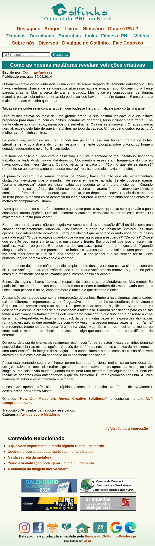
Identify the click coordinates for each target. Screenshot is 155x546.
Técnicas (16, 35)
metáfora (39, 189)
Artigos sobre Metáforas (40, 414)
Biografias (69, 35)
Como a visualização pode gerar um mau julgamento (51, 463)
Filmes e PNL (115, 35)
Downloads (42, 35)
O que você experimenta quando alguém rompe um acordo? (57, 446)
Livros (71, 28)
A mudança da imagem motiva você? (38, 469)
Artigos (52, 28)
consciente (97, 355)
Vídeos (141, 35)
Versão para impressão (127, 428)
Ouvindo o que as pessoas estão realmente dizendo (50, 452)
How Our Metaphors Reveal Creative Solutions (63, 398)
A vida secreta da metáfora (29, 457)
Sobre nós (23, 42)
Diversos (48, 42)
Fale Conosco (128, 42)
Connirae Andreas (37, 72)
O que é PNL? (123, 28)
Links (91, 35)
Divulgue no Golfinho (85, 42)
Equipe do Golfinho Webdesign (110, 536)
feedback (67, 318)
